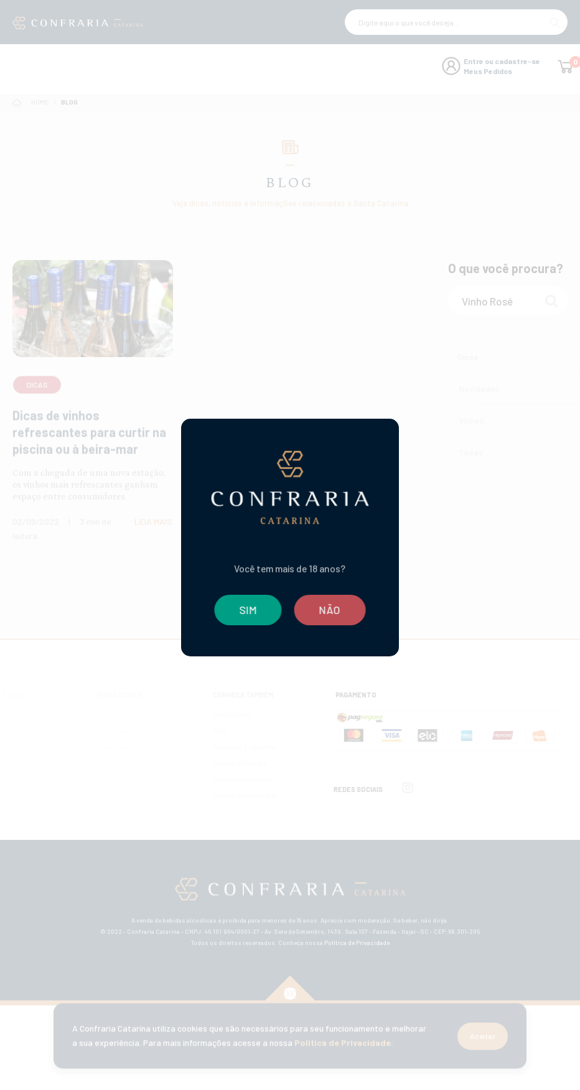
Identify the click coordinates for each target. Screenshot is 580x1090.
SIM (247, 609)
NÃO (331, 609)
